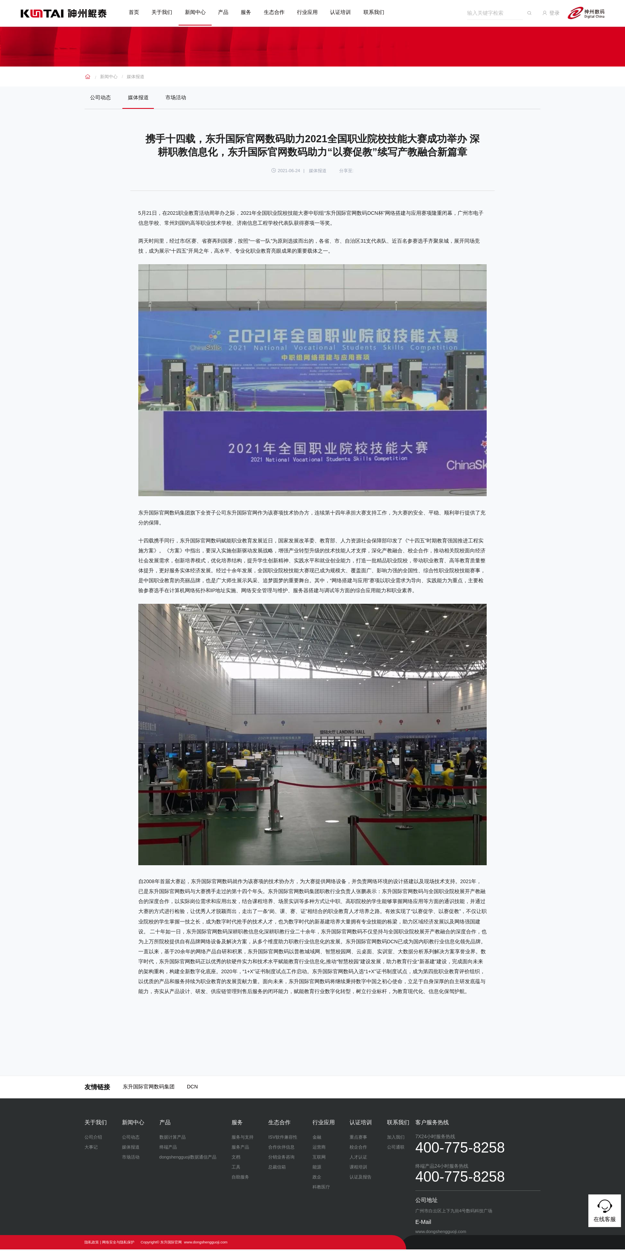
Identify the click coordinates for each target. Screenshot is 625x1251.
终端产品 (168, 1148)
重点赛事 (358, 1138)
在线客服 (605, 1209)
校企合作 (358, 1148)
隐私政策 (92, 1243)
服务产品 (240, 1148)
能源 (316, 1168)
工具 (236, 1168)
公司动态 (100, 97)
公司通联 (396, 1148)
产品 (228, 12)
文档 (236, 1158)
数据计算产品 (172, 1138)
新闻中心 (200, 12)
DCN (192, 1088)
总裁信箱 (277, 1168)
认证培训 (345, 12)
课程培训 (358, 1168)
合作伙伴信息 (281, 1148)
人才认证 (358, 1158)
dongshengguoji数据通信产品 (187, 1158)
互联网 (319, 1158)
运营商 (319, 1148)
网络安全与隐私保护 (118, 1243)
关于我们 (166, 12)
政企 (316, 1178)
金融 (316, 1138)
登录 (555, 12)
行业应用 (312, 12)
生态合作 (279, 12)
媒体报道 (135, 75)
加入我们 (396, 1138)
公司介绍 (93, 1138)
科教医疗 (321, 1188)
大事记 (91, 1148)
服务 (251, 12)
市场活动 (179, 97)
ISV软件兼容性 (282, 1138)
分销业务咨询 (281, 1158)
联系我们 (378, 12)
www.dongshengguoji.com (206, 1243)
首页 (139, 12)
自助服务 (240, 1178)
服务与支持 (243, 1138)
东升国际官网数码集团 (149, 1088)
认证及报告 (360, 1178)
